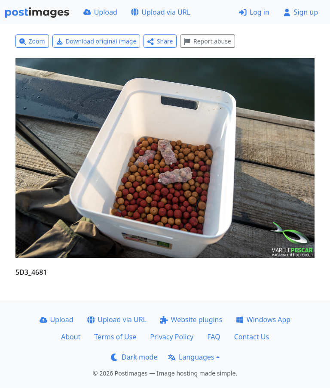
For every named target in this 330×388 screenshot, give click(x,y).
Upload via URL (160, 12)
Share (160, 41)
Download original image (96, 41)
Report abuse (207, 41)
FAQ (213, 336)
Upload (100, 12)
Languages (191, 357)
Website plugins (191, 319)
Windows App (263, 319)
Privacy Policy (171, 336)
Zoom (32, 41)
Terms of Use (115, 336)
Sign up (300, 12)
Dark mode (134, 357)
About (70, 336)
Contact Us (251, 336)
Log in (254, 12)
